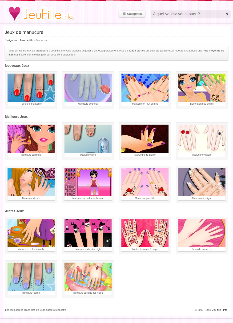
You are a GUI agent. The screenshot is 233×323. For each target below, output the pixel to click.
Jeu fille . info (219, 309)
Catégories (132, 14)
